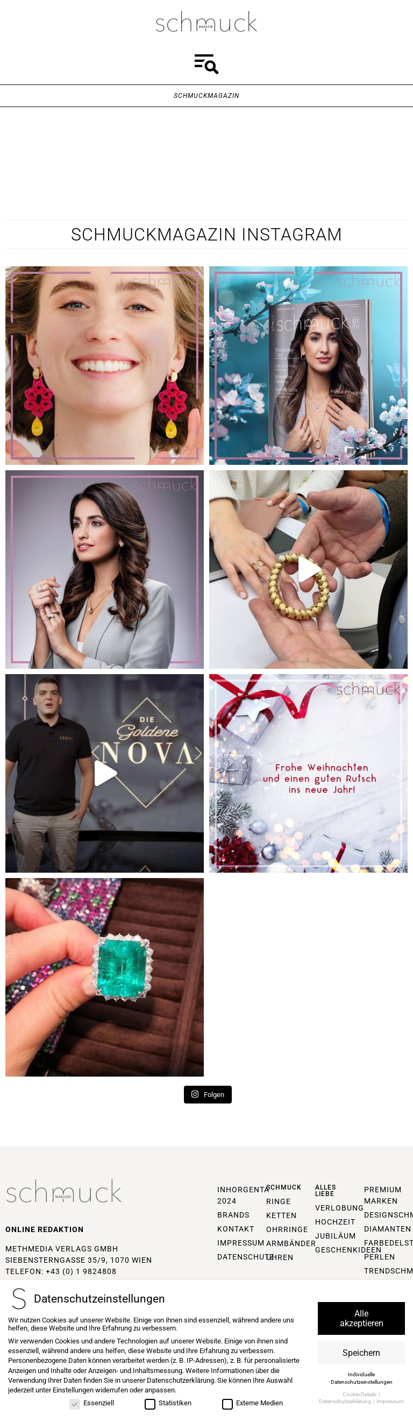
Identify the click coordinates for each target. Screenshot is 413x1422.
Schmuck (284, 1187)
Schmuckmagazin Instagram (207, 234)
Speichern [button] (361, 1353)
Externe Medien (252, 1403)
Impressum (390, 1402)
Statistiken (168, 1403)
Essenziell (91, 1403)
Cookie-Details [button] (360, 1394)
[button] (206, 66)
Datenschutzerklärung (180, 1380)
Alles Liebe (325, 1191)
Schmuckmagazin (206, 96)
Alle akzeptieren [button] (361, 1318)
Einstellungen (73, 1390)
